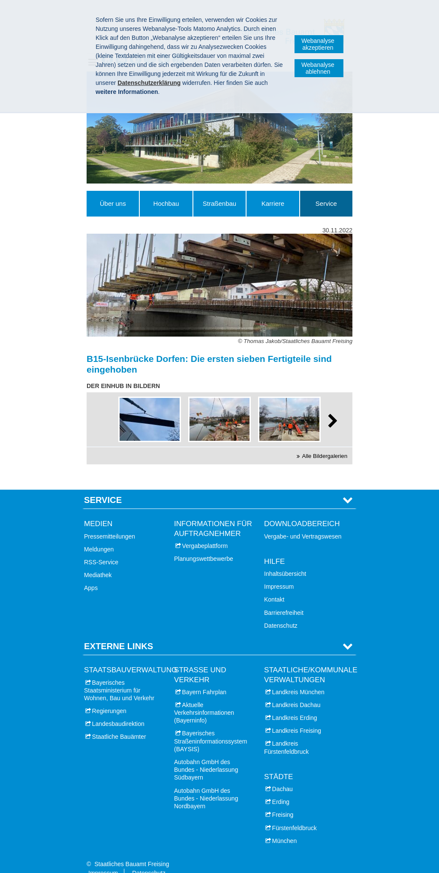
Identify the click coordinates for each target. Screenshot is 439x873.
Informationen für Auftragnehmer (213, 515)
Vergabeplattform (205, 532)
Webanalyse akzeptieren (317, 44)
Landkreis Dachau (296, 691)
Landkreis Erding (294, 704)
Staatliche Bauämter (119, 723)
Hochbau (166, 203)
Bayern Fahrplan (204, 678)
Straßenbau (219, 203)
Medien (98, 510)
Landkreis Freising (296, 717)
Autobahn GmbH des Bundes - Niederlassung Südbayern (206, 756)
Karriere (273, 203)
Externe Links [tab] (118, 633)
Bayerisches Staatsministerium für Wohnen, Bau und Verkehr (119, 676)
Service (326, 203)
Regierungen (109, 697)
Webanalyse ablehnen (317, 68)
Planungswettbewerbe (203, 545)
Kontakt (274, 586)
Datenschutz (281, 611)
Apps (91, 574)
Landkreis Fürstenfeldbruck (286, 734)
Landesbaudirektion (118, 710)
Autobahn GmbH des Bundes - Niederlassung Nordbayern (206, 785)
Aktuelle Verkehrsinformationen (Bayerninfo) (204, 699)
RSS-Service (101, 548)
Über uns (113, 203)
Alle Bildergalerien (325, 456)
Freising (283, 801)
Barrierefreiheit (284, 599)
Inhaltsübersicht (285, 560)
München (284, 827)
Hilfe (274, 548)
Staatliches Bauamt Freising (131, 850)
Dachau (282, 775)
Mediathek (98, 561)
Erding (280, 788)
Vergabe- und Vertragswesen (303, 522)
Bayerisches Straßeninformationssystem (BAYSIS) (210, 727)
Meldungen (99, 535)
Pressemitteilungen (109, 522)
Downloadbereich (302, 510)
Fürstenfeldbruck (294, 814)
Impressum (279, 573)
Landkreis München (298, 678)
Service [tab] (103, 486)
